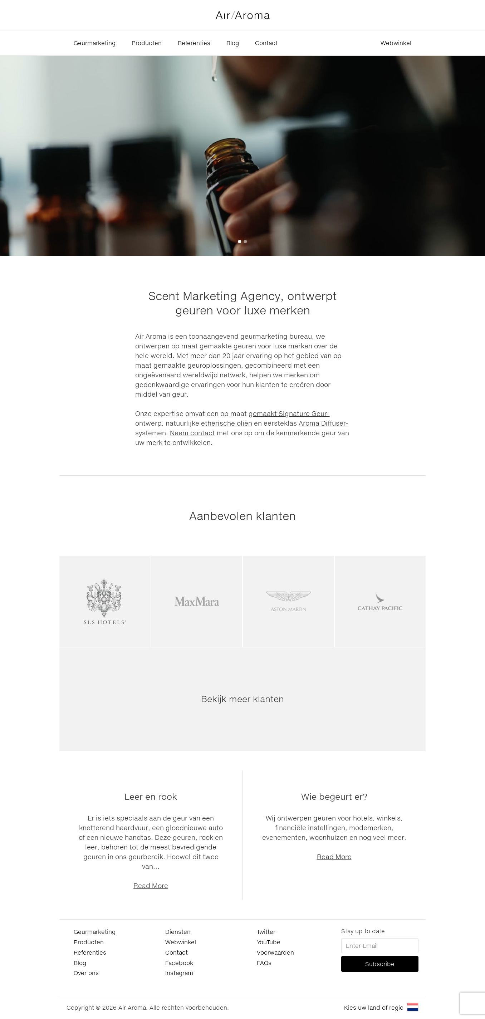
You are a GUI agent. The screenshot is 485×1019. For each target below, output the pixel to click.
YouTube (268, 942)
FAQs (264, 962)
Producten (147, 42)
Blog (232, 42)
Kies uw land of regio (373, 1007)
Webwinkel (396, 42)
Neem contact (192, 433)
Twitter (266, 931)
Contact (266, 42)
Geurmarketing (95, 42)
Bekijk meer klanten (242, 699)
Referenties (194, 42)
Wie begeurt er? (334, 796)
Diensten (178, 931)
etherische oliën (226, 423)
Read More (150, 886)
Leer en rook (150, 796)
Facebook (179, 962)
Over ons (86, 972)
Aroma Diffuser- (323, 423)
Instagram (179, 972)
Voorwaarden (275, 952)
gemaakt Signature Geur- (289, 413)
